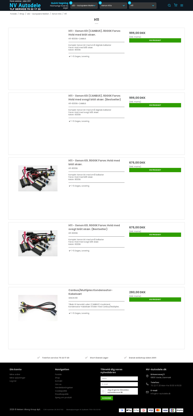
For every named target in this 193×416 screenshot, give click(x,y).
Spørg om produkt (63, 397)
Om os (58, 384)
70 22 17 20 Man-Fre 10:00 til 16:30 (166, 385)
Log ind (13, 381)
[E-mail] (119, 384)
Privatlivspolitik (61, 394)
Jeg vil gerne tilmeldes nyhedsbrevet (118, 391)
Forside (58, 374)
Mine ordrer (15, 374)
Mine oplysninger (17, 377)
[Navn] (119, 378)
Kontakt (58, 381)
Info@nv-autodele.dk (160, 393)
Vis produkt (155, 40)
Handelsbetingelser (64, 387)
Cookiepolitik (61, 391)
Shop (57, 377)
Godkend (106, 398)
